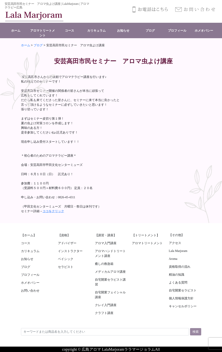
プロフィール (177, 30)
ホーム (15, 30)
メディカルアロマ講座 (110, 271)
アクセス (175, 243)
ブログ (150, 30)
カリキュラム (96, 30)
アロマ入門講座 (105, 243)
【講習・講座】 (105, 235)
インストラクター (70, 251)
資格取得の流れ (179, 266)
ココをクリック (53, 211)
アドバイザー (67, 243)
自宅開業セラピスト (183, 290)
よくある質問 (178, 282)
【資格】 (64, 235)
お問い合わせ (30, 290)
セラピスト (65, 266)
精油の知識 (176, 274)
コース (69, 30)
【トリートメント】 (146, 235)
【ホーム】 (28, 235)
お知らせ (123, 30)
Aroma (173, 258)
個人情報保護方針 (181, 298)
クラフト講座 (104, 313)
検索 (196, 331)
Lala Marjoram (178, 250)
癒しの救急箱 (104, 263)
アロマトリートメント (147, 243)
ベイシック (65, 259)
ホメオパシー (204, 30)
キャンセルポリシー (183, 306)
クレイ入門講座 (105, 305)
